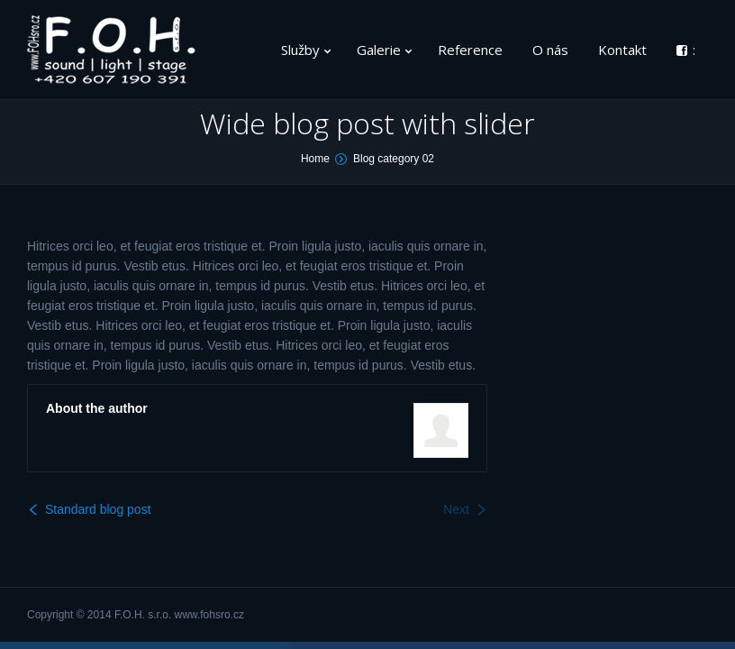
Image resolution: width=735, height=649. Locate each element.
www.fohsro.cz (209, 614)
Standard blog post (98, 509)
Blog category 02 (393, 158)
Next (456, 509)
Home (315, 158)
